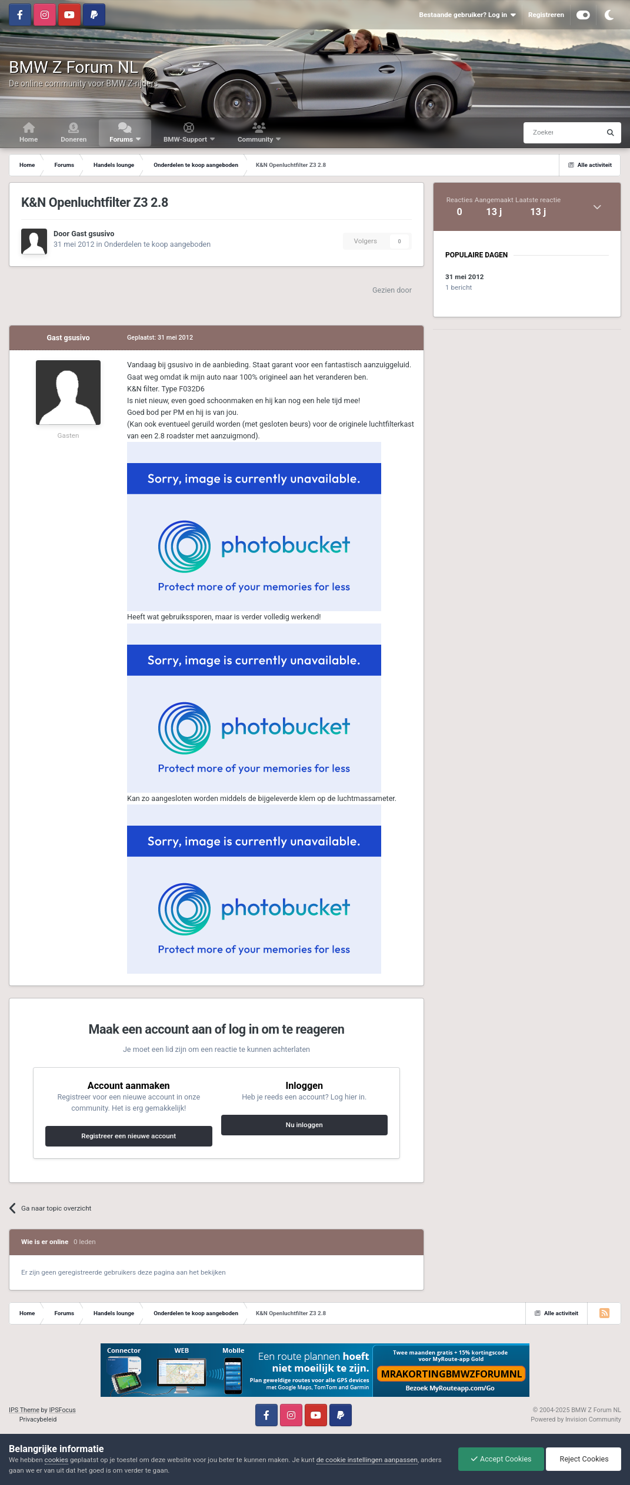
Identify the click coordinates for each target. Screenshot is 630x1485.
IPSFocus (62, 1410)
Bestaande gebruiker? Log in (467, 15)
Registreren (546, 15)
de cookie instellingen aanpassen (367, 1460)
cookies (56, 1460)
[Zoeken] (539, 132)
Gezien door (392, 290)
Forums (122, 139)
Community (256, 139)
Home (28, 139)
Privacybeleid (38, 1419)
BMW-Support (186, 139)
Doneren (73, 139)
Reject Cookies (583, 1458)
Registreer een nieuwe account (128, 1136)
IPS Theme (24, 1410)
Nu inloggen (304, 1125)
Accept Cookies (501, 1458)
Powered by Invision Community (576, 1419)
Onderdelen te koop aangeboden (157, 244)
